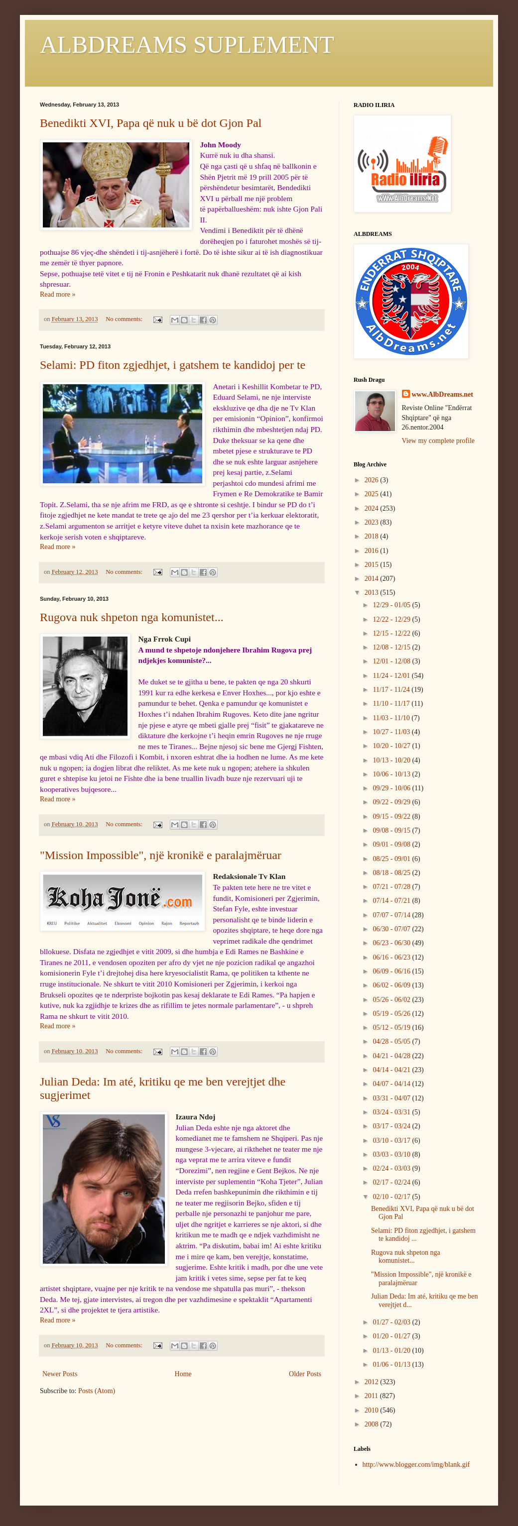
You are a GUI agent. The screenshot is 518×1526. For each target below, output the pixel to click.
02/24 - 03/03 (392, 1168)
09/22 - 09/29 (392, 802)
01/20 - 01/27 (392, 1336)
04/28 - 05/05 (392, 1041)
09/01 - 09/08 (392, 844)
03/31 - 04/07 (392, 1098)
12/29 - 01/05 (392, 605)
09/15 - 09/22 (392, 816)
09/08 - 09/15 (392, 830)
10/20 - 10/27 (392, 746)
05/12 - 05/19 (392, 1027)
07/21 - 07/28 (392, 886)
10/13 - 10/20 (392, 760)
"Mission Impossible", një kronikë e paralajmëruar (160, 855)
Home (183, 1374)
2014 (373, 578)
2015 (373, 564)
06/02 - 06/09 (392, 985)
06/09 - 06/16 (392, 971)
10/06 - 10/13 (392, 774)
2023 (373, 522)
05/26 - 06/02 (392, 999)
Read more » (58, 294)
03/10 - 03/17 (392, 1140)
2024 (373, 508)
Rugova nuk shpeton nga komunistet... (132, 617)
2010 (373, 1410)
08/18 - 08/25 (392, 872)
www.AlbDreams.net (442, 394)
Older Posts (305, 1374)
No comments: (125, 319)
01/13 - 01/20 (392, 1350)
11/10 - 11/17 (392, 703)
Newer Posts (59, 1374)
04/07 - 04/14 (392, 1084)
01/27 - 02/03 (392, 1322)
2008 (373, 1424)
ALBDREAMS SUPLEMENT (187, 44)
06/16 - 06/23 (392, 957)
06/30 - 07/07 (392, 929)
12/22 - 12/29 (392, 619)
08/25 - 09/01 (392, 859)
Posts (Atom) (96, 1391)
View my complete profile (438, 440)
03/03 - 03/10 (392, 1154)
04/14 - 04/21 (392, 1070)
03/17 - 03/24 (392, 1126)
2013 (373, 592)
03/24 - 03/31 (392, 1112)
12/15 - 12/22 (392, 633)
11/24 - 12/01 (392, 675)
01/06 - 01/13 (392, 1364)
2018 (373, 536)
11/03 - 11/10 (392, 718)
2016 (373, 550)
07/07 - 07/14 (392, 915)
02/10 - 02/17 (392, 1196)
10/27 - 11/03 (392, 732)
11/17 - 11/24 (392, 689)
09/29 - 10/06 (392, 788)
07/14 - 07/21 (392, 900)
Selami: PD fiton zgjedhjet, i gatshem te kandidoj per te (172, 364)
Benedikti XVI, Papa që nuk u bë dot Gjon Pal (150, 122)
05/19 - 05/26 (392, 1013)
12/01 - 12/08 (392, 661)
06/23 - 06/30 (392, 943)
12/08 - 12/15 (392, 647)
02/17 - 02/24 (392, 1182)
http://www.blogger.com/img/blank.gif (416, 1464)
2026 (373, 480)
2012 (373, 1382)
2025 (373, 494)
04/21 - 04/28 (392, 1056)
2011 (372, 1396)
